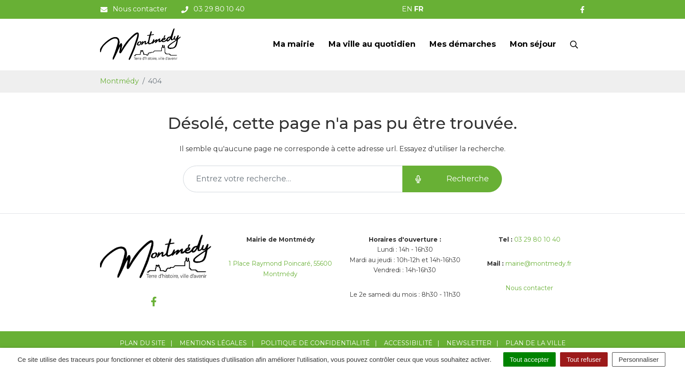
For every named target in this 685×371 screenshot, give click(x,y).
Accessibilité (408, 343)
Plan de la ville (535, 343)
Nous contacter (529, 288)
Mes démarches (462, 44)
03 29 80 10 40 (537, 239)
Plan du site (143, 343)
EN (407, 9)
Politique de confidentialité (315, 343)
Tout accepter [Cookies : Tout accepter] (529, 359)
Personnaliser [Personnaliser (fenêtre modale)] (639, 359)
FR (418, 9)
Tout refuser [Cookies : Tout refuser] (584, 359)
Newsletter (468, 343)
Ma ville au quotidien (372, 44)
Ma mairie (294, 44)
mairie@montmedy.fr (538, 263)
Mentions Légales (213, 343)
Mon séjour (533, 44)
